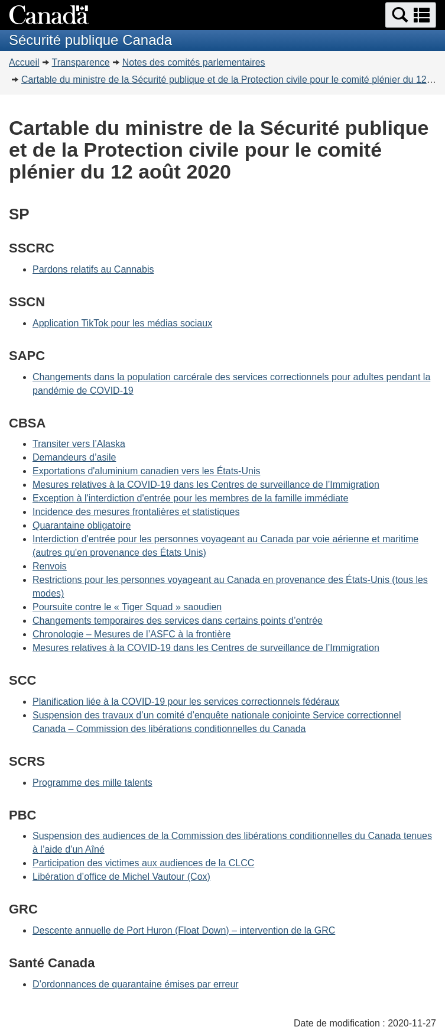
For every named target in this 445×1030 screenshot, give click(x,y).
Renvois (50, 566)
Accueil (24, 62)
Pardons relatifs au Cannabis (93, 269)
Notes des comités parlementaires (193, 62)
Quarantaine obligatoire (82, 525)
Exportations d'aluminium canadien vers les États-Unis (146, 471)
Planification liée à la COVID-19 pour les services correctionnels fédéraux (186, 702)
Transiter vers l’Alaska (79, 444)
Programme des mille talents (92, 783)
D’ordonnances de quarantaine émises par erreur (136, 984)
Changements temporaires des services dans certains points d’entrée (178, 621)
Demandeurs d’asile (74, 457)
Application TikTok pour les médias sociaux (122, 323)
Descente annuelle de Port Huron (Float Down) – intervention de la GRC (184, 930)
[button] (410, 15)
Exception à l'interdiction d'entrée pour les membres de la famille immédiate (190, 498)
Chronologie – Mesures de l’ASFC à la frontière (131, 634)
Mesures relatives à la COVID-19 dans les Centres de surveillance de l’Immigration (206, 485)
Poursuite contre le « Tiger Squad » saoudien (127, 607)
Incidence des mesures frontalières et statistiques (136, 512)
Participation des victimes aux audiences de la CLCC (143, 863)
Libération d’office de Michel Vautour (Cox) (121, 877)
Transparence (81, 62)
